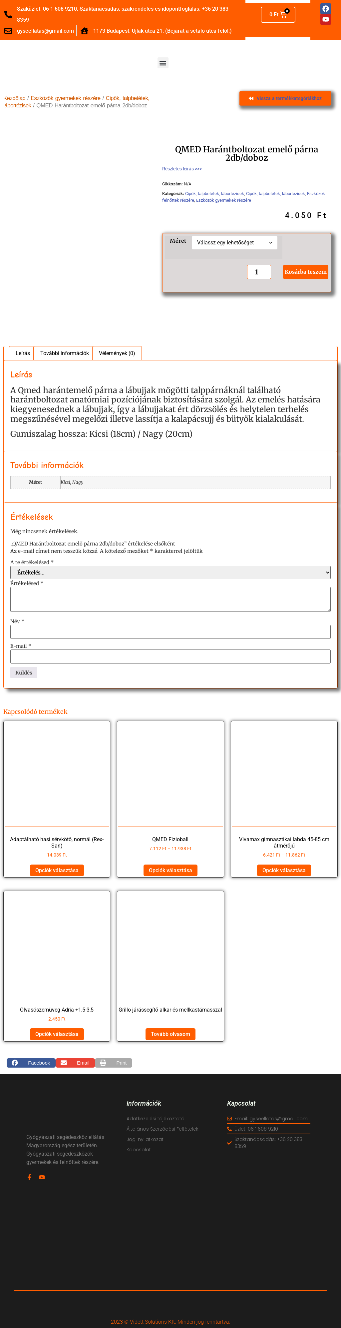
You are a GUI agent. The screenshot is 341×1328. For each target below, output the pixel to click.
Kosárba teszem (306, 271)
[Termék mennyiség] (257, 272)
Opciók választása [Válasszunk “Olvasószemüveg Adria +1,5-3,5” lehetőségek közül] (57, 1034)
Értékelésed (27, 583)
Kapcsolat (139, 1149)
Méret (178, 240)
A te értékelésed (32, 562)
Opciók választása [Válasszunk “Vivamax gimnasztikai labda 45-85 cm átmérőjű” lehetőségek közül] (284, 870)
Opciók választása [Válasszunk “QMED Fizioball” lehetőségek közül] (170, 870)
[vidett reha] (170, 1248)
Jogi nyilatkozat (145, 1139)
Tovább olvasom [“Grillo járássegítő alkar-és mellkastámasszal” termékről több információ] (170, 1034)
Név (17, 621)
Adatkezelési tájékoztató (155, 1118)
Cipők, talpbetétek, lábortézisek (214, 193)
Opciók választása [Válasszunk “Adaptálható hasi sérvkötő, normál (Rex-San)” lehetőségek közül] (57, 870)
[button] (163, 62)
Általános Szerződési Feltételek (162, 1129)
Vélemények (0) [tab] (117, 353)
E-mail (21, 645)
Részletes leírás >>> (182, 168)
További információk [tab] (64, 353)
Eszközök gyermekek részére (66, 98)
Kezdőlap (14, 98)
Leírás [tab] (23, 353)
